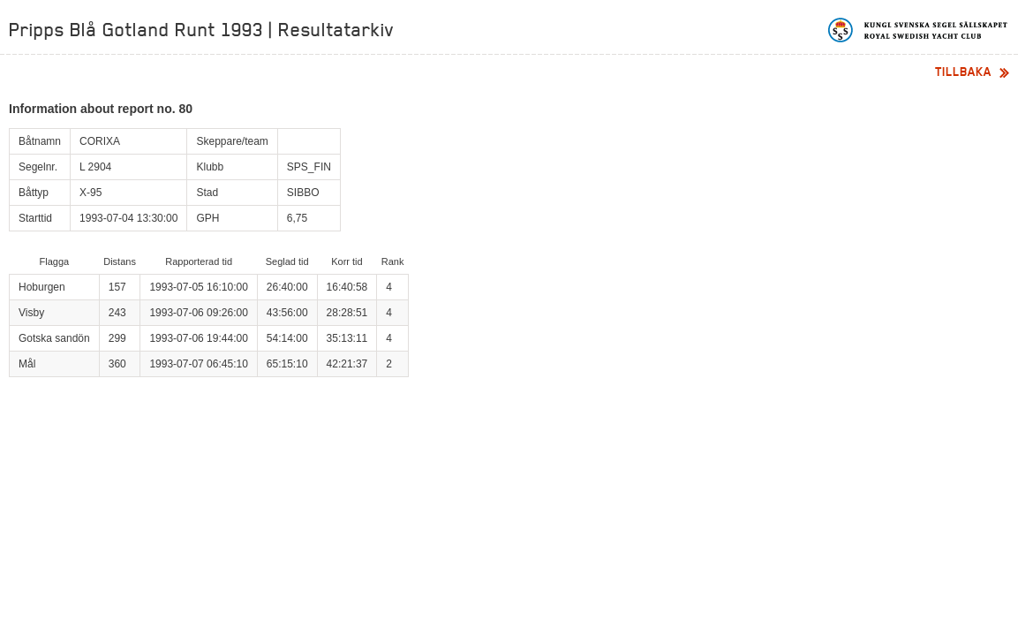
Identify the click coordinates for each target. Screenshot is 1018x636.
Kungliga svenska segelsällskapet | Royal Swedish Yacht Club (918, 30)
